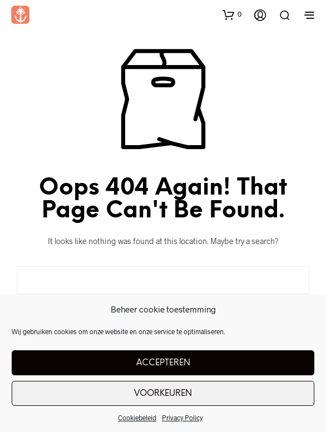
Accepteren (163, 363)
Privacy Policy (182, 417)
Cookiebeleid (137, 417)
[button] (232, 14)
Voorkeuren (163, 393)
